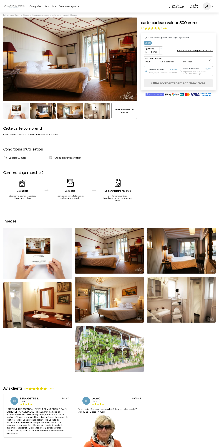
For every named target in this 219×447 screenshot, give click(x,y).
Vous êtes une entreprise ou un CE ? (195, 50)
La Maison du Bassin (11, 15)
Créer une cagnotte (69, 6)
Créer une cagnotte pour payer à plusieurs (168, 37)
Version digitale (163, 70)
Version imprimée (197, 69)
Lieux (46, 6)
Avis (54, 6)
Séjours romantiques (40, 15)
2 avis (164, 28)
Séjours (26, 15)
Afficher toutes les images (124, 110)
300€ (148, 43)
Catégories (35, 6)
